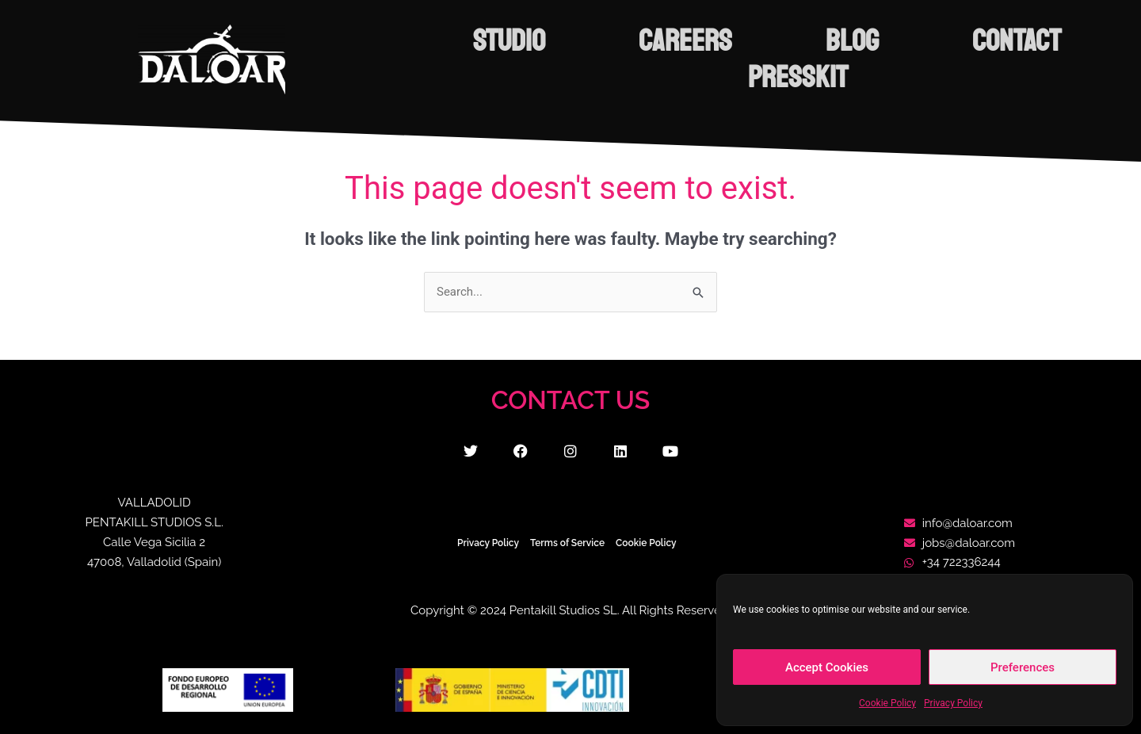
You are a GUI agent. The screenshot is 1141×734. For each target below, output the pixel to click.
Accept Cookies (826, 667)
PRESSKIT (798, 77)
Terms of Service (567, 543)
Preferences (1022, 667)
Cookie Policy (887, 703)
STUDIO (509, 41)
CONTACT (1016, 41)
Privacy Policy (953, 703)
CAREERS (685, 41)
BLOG (852, 41)
